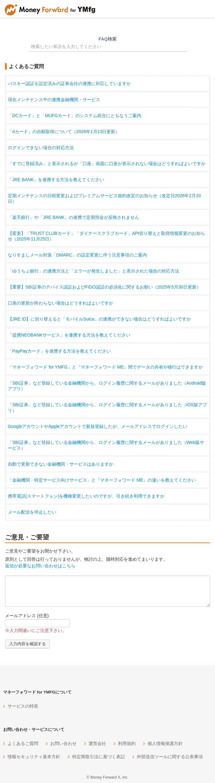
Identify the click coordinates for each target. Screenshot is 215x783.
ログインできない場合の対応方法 (41, 147)
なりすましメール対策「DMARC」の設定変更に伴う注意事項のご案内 (77, 254)
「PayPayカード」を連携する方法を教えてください (59, 351)
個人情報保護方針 (165, 743)
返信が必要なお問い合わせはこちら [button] (40, 565)
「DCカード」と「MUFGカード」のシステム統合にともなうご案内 (74, 115)
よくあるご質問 (23, 743)
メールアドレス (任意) (27, 615)
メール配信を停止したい (32, 512)
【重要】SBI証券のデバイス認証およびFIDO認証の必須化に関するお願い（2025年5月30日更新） (104, 286)
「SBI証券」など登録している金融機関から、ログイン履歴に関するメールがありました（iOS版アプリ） (107, 407)
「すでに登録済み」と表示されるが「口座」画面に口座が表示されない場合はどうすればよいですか (107, 163)
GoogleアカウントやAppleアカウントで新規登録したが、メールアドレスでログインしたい (97, 426)
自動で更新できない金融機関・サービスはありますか (60, 464)
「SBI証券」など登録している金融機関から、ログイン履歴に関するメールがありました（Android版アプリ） (107, 386)
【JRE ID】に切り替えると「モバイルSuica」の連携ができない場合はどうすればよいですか (99, 318)
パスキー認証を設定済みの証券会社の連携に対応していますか (69, 83)
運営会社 (97, 743)
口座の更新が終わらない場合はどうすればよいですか (60, 302)
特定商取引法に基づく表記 (98, 756)
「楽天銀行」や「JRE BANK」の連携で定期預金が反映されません (73, 217)
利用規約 (127, 743)
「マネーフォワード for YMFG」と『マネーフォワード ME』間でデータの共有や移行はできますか (105, 367)
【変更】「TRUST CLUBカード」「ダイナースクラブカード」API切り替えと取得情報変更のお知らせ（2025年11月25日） (106, 236)
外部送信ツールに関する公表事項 (170, 756)
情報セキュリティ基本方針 (34, 756)
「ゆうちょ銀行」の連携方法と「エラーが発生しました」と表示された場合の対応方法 (93, 270)
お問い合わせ (63, 743)
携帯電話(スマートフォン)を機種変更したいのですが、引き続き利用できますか (86, 496)
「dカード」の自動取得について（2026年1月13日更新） (64, 131)
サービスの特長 (23, 706)
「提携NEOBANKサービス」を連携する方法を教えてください (69, 335)
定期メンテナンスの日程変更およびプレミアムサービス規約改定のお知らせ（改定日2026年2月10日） (104, 198)
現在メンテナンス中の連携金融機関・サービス (54, 99)
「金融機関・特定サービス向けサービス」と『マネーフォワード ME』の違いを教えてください (102, 480)
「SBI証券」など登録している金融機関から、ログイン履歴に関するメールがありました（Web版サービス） (106, 445)
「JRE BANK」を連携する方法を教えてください (56, 179)
